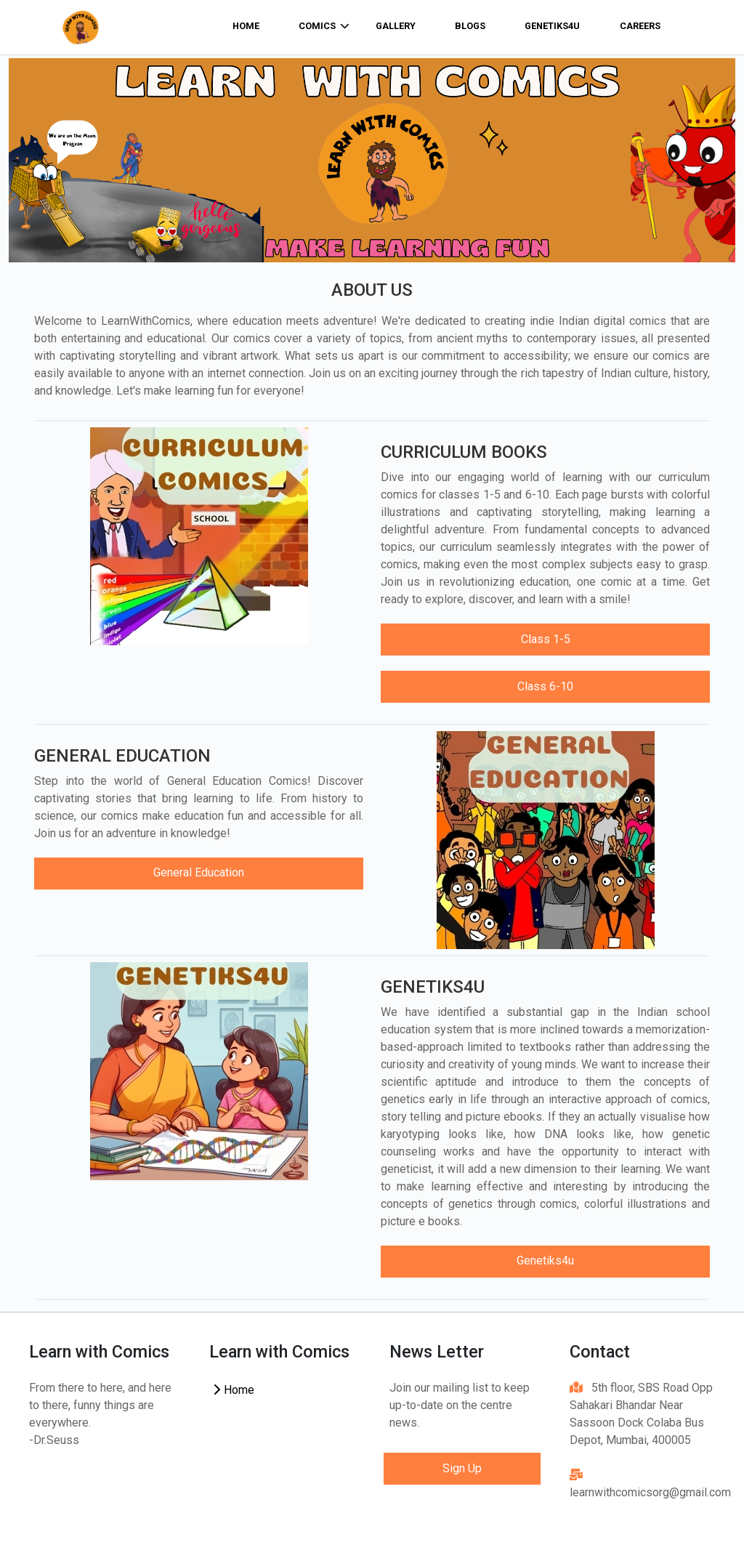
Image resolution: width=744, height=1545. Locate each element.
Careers (640, 25)
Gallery (396, 25)
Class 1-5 (545, 639)
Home (233, 1390)
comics (324, 26)
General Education (198, 872)
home (245, 25)
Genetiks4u (552, 25)
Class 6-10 (545, 686)
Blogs (470, 25)
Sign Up (462, 1468)
